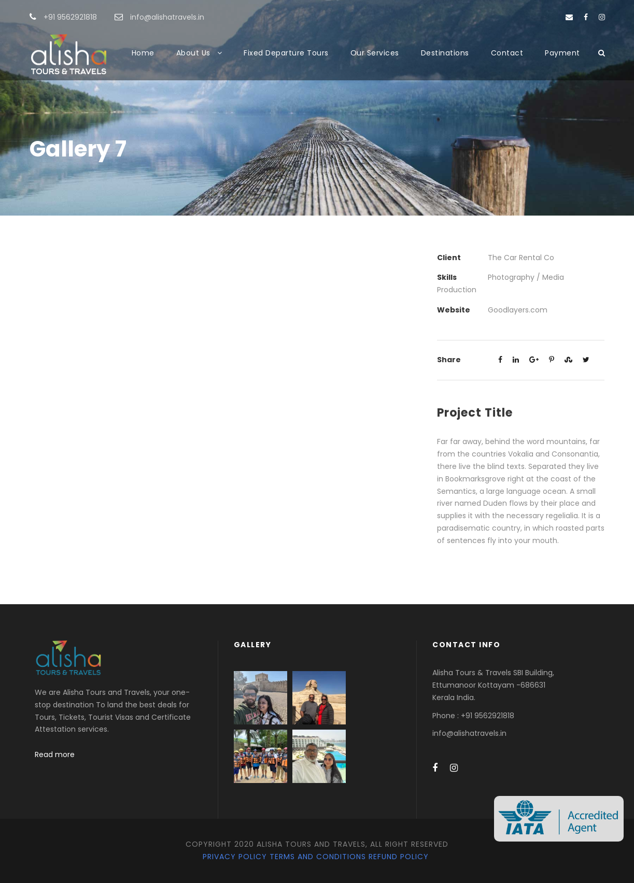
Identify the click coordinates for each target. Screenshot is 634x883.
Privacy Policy (235, 856)
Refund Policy (399, 856)
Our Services (374, 53)
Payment (562, 53)
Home (143, 53)
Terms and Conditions (318, 856)
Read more (55, 754)
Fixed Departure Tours (286, 53)
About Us (193, 53)
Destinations (445, 53)
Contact (507, 53)
